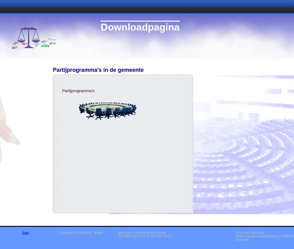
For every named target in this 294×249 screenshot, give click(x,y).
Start (25, 233)
